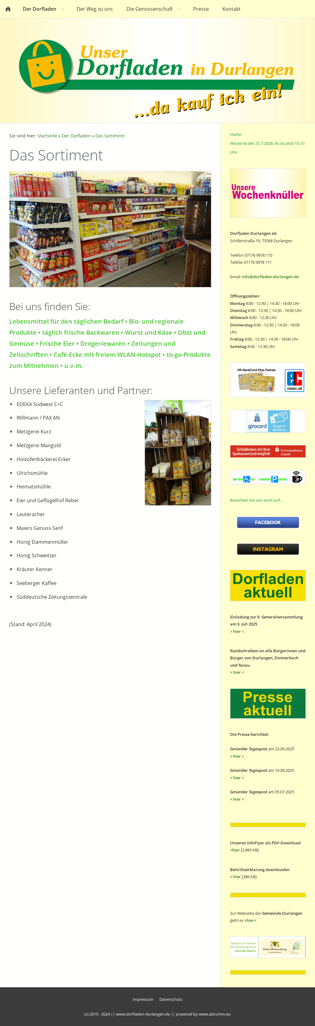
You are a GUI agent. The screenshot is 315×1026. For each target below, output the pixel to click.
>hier (235, 850)
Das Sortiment (110, 136)
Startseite (47, 136)
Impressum (143, 999)
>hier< (250, 920)
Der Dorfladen (76, 136)
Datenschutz (170, 999)
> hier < (237, 631)
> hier (235, 876)
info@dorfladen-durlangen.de (270, 276)
